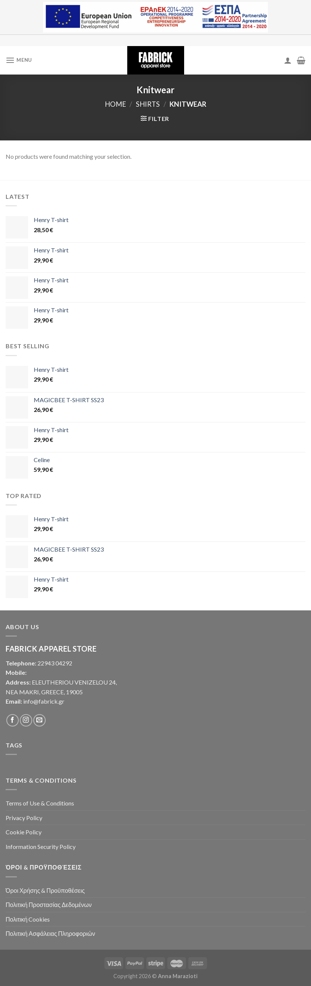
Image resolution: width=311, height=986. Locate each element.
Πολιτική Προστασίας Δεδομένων (49, 904)
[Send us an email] (39, 720)
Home (115, 104)
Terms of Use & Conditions (40, 803)
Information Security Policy (41, 846)
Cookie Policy (24, 831)
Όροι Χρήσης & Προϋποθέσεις (45, 890)
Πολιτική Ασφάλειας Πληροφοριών (50, 933)
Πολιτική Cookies (28, 919)
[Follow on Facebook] (12, 720)
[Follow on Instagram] (26, 720)
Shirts (148, 104)
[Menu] (19, 60)
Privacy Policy (24, 817)
